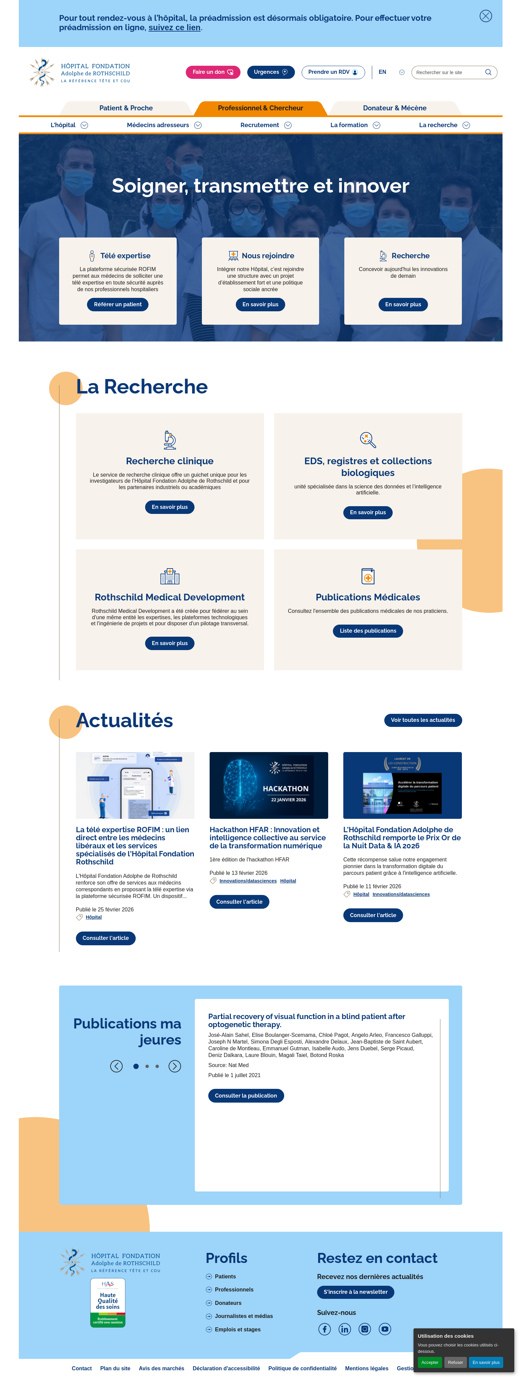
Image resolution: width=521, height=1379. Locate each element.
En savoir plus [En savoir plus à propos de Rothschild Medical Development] (170, 643)
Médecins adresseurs (158, 124)
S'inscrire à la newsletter (356, 1292)
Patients (225, 1276)
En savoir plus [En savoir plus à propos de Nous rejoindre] (260, 304)
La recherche (438, 124)
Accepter (430, 1362)
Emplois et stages (238, 1329)
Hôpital (94, 917)
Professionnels (234, 1289)
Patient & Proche (126, 108)
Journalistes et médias (244, 1316)
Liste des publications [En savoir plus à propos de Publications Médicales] (368, 631)
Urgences (271, 72)
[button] (136, 1066)
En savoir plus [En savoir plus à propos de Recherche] (403, 304)
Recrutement (260, 124)
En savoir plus (486, 1362)
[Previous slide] (116, 1066)
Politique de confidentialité (302, 1368)
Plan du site (115, 1368)
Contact (82, 1368)
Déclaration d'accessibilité (226, 1368)
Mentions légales (367, 1368)
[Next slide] (174, 1066)
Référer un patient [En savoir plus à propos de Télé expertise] (118, 304)
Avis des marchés (161, 1368)
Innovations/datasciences (248, 881)
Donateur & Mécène (395, 108)
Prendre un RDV (333, 72)
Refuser (455, 1362)
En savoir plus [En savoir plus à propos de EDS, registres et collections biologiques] (368, 512)
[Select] (392, 72)
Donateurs (228, 1303)
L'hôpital (63, 124)
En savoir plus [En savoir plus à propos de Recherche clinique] (170, 507)
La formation (349, 124)
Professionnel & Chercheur (260, 108)
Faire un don (213, 72)
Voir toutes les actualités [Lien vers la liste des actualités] (423, 720)
